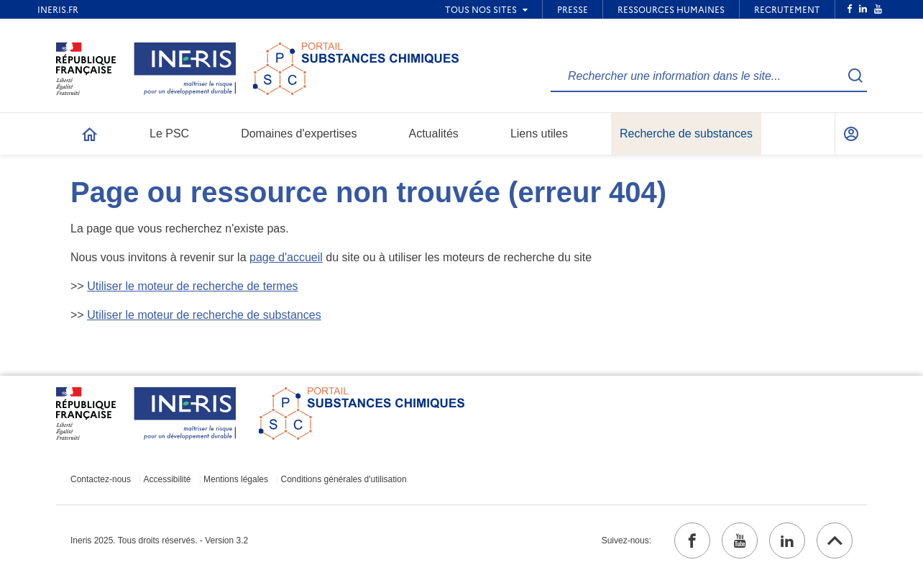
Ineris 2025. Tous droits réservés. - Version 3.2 (159, 540)
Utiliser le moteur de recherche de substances (204, 315)
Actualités (434, 133)
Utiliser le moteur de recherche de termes (192, 286)
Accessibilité (167, 479)
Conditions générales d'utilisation (344, 479)
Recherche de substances (686, 133)
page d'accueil (286, 257)
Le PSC (169, 133)
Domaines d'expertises (299, 133)
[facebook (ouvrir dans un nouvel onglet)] (692, 540)
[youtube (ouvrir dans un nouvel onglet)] (740, 540)
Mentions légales (235, 479)
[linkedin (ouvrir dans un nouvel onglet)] (787, 540)
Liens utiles (539, 133)
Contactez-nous (100, 479)
